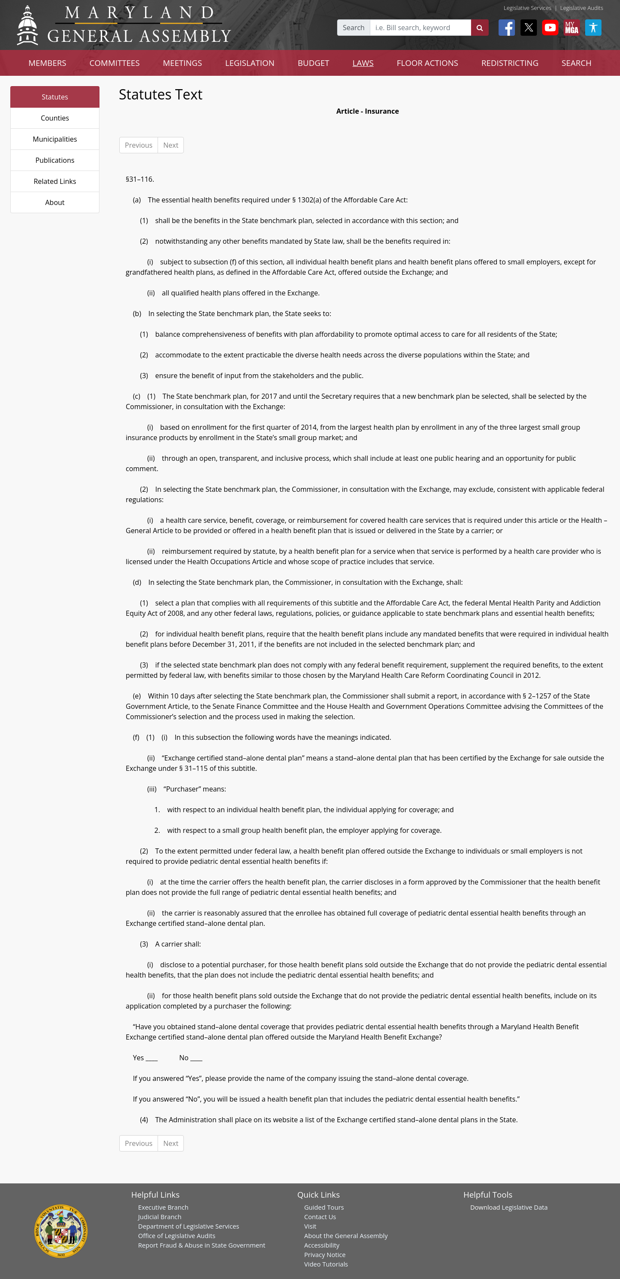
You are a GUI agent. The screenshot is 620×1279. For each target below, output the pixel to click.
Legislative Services (528, 8)
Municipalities (55, 139)
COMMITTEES (115, 62)
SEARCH (577, 62)
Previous (138, 145)
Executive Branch (163, 1207)
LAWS (363, 62)
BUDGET (313, 62)
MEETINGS (182, 62)
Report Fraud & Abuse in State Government (201, 1245)
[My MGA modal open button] (570, 27)
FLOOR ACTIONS (428, 62)
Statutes (55, 97)
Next (170, 145)
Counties (55, 118)
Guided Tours (324, 1207)
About (55, 202)
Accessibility (321, 1245)
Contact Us (320, 1216)
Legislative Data (525, 1207)
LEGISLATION (250, 62)
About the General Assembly (346, 1235)
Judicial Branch (160, 1216)
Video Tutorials (326, 1264)
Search (354, 27)
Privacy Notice (324, 1254)
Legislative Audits (581, 8)
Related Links (55, 181)
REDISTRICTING (510, 62)
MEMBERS (47, 62)
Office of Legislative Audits (176, 1235)
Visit (310, 1226)
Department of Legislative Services (188, 1226)
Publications (54, 160)
